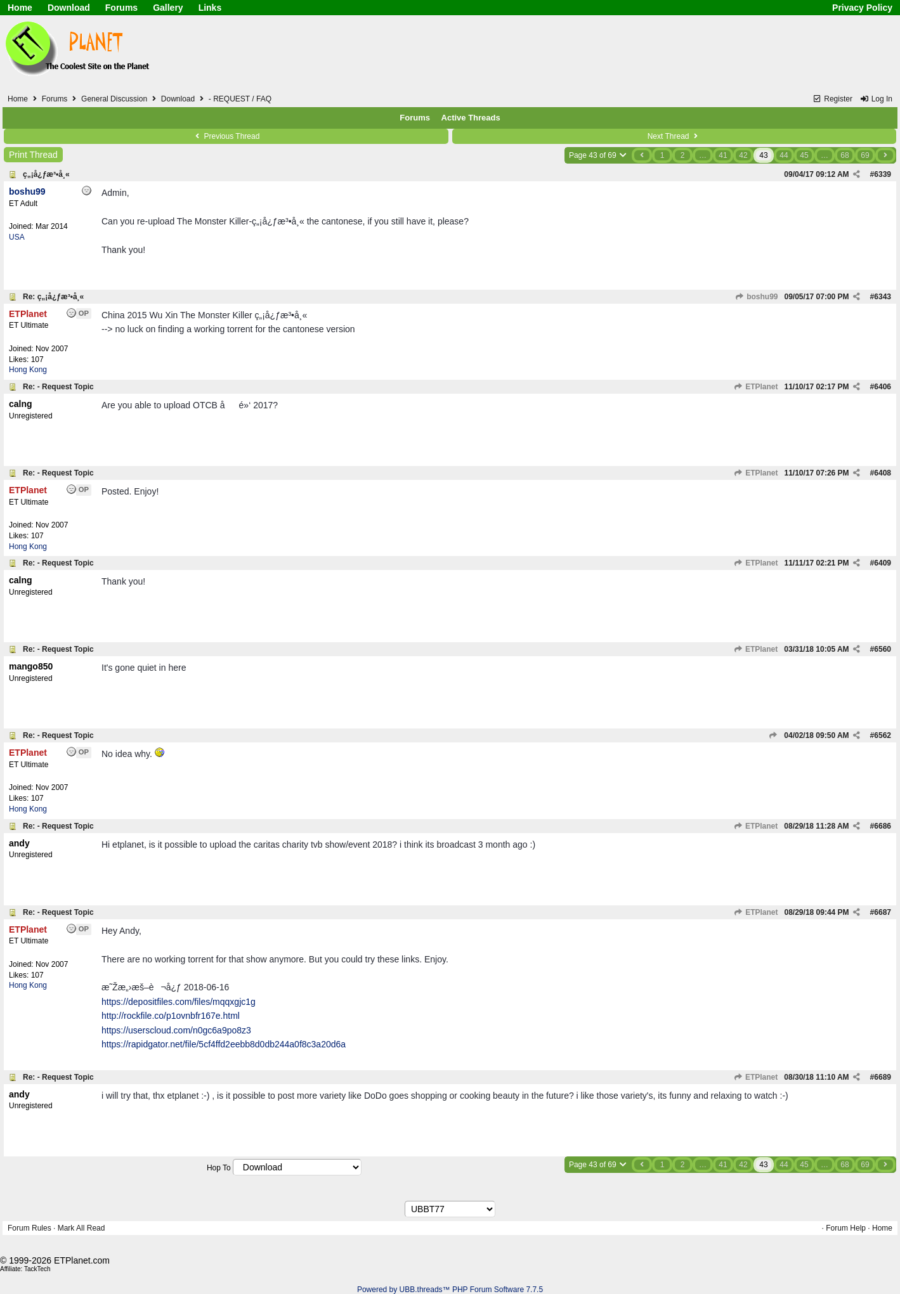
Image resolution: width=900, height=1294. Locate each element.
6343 (882, 296)
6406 (882, 386)
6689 (882, 1077)
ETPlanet (756, 386)
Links (210, 8)
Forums (121, 8)
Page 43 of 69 (598, 155)
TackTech (37, 1268)
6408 (882, 473)
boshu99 (756, 296)
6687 (882, 912)
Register (832, 98)
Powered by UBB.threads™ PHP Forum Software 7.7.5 (450, 1289)
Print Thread (33, 155)
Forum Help (846, 1228)
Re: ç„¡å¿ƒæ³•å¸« (53, 296)
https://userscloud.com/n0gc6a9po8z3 (176, 1030)
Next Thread (674, 136)
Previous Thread (225, 136)
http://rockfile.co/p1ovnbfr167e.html (170, 1016)
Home (20, 8)
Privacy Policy (862, 8)
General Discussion (114, 98)
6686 (882, 826)
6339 (882, 174)
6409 (882, 563)
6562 (882, 735)
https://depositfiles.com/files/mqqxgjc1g (178, 1002)
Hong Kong (28, 369)
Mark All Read (81, 1228)
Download (69, 8)
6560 (882, 649)
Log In (875, 98)
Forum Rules (29, 1228)
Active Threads (470, 117)
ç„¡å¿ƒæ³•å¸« (46, 174)
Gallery (168, 8)
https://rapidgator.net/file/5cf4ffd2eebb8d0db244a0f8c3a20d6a (223, 1044)
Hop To (219, 1167)
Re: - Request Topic (58, 386)
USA (17, 237)
